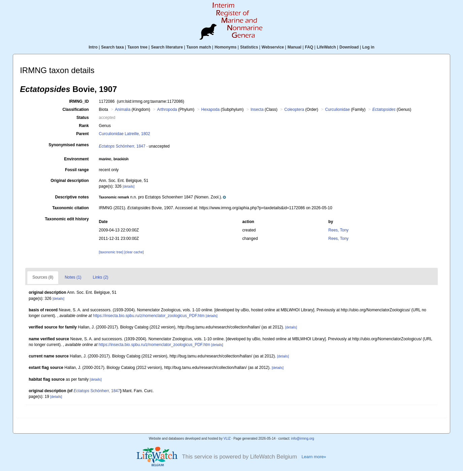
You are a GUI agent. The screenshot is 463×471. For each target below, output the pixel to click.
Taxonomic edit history (67, 219)
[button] (162, 197)
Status (82, 117)
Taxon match (199, 47)
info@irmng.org (302, 438)
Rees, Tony (338, 230)
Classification (76, 109)
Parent (82, 133)
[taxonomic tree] (111, 252)
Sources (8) (42, 277)
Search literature (167, 47)
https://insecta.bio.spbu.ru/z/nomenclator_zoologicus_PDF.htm (149, 315)
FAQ (309, 47)
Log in (368, 47)
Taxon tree (137, 47)
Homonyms (225, 47)
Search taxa (112, 47)
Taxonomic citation (70, 208)
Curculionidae (337, 109)
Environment (76, 159)
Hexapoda (210, 109)
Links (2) (100, 277)
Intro (93, 47)
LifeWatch (326, 47)
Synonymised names (68, 145)
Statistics (249, 47)
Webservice (273, 47)
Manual (294, 47)
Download (349, 47)
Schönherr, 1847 (122, 146)
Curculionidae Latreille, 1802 (124, 133)
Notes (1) (73, 277)
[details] (128, 186)
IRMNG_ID (79, 101)
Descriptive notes (72, 197)
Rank (84, 125)
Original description (70, 180)
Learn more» (313, 456)
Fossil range (77, 169)
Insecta (257, 109)
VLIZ (227, 438)
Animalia (122, 109)
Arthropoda (167, 109)
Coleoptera (294, 109)
